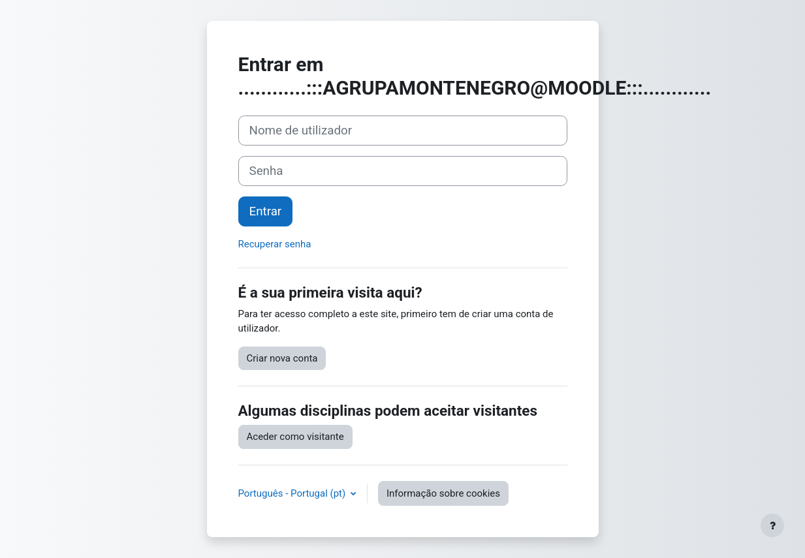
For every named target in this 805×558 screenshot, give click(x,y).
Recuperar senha (274, 244)
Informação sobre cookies (443, 493)
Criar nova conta (282, 358)
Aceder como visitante (295, 436)
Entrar (265, 211)
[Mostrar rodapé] (772, 525)
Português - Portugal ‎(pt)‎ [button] (293, 493)
